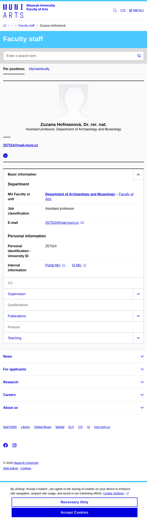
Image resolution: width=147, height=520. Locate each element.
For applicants (14, 369)
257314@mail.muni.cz (20, 145)
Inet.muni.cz (102, 427)
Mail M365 (10, 427)
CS (123, 11)
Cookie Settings (116, 497)
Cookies (25, 468)
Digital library (42, 427)
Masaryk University (26, 463)
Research (10, 382)
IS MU (79, 265)
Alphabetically (39, 69)
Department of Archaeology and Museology (80, 194)
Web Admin (10, 468)
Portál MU (55, 265)
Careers (9, 395)
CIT (80, 427)
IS (88, 427)
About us (10, 407)
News (7, 356)
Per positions (13, 69)
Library (25, 427)
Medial (60, 427)
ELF (71, 427)
